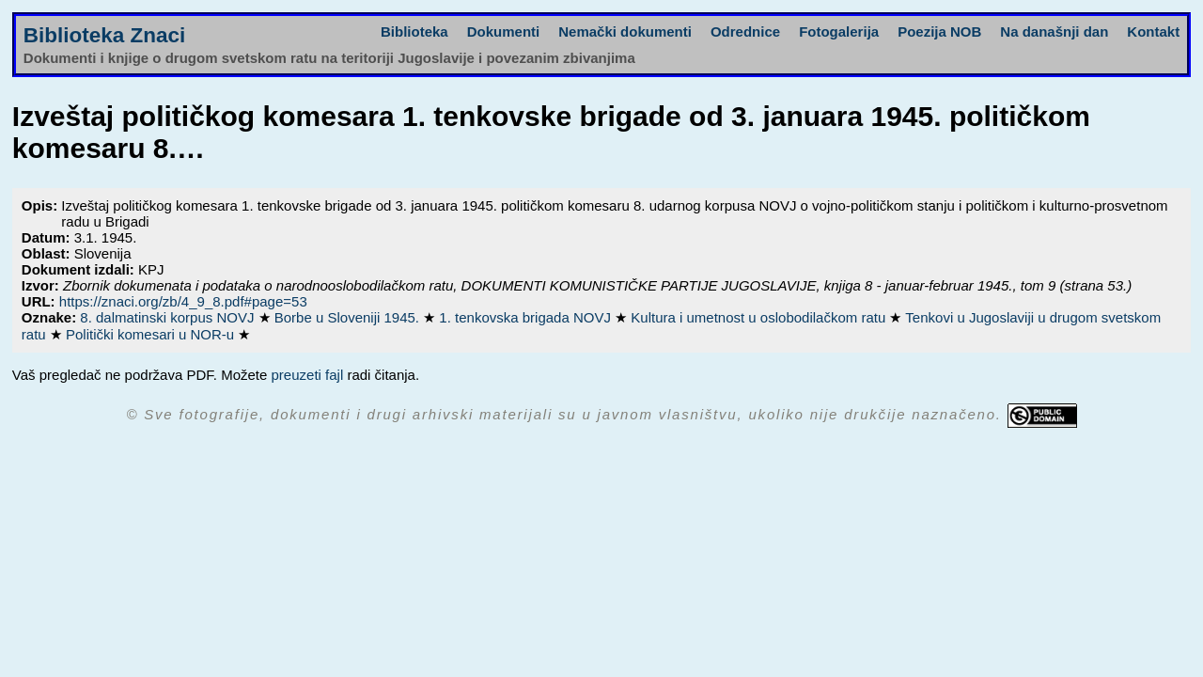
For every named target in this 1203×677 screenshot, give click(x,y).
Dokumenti (503, 31)
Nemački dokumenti (625, 31)
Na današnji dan (1054, 31)
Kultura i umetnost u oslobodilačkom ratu (760, 317)
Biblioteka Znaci (104, 35)
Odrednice (745, 31)
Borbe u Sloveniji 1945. (348, 317)
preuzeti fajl (308, 375)
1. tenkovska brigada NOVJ (527, 317)
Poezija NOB (939, 31)
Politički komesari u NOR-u (152, 334)
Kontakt (1153, 31)
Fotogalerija (839, 31)
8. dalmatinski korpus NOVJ (169, 317)
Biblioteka (414, 31)
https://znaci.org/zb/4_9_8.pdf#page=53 (183, 301)
